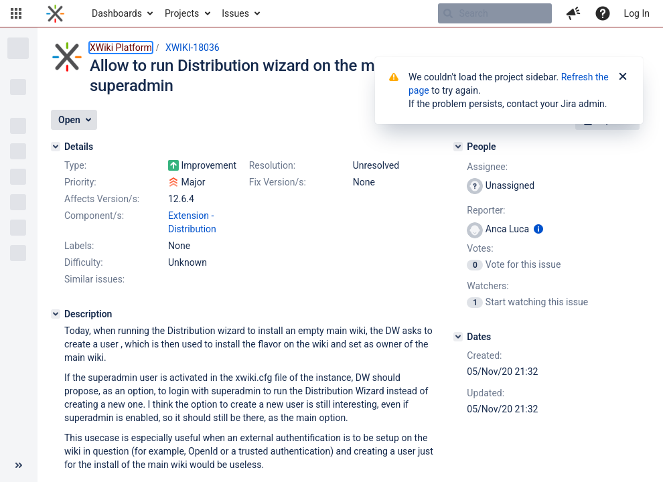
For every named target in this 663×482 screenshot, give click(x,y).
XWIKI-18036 (192, 47)
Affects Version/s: (101, 198)
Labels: (79, 245)
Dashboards (117, 13)
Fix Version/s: (277, 182)
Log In (637, 13)
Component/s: (94, 215)
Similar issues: (94, 279)
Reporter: (486, 210)
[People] (458, 146)
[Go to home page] (55, 13)
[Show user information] (538, 229)
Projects (182, 13)
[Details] (55, 146)
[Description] (55, 314)
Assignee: (487, 166)
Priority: (80, 182)
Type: (75, 165)
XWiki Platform (121, 47)
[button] (16, 13)
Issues (235, 13)
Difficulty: (83, 262)
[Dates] (458, 336)
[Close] (623, 77)
